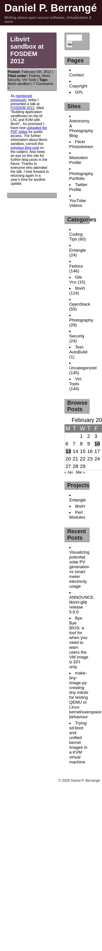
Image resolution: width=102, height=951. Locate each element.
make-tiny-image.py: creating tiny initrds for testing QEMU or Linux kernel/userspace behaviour (85, 695)
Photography (81, 320)
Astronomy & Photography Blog (81, 128)
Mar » (80, 472)
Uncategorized (83, 368)
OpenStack (79, 304)
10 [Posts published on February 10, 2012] (97, 444)
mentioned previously (21, 98)
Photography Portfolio (81, 176)
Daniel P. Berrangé (50, 8)
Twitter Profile (78, 187)
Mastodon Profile (78, 160)
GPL (79, 92)
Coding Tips (76, 236)
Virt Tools (29, 80)
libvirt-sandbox (19, 84)
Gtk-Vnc (76, 279)
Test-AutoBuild (78, 349)
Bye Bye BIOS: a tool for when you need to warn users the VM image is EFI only (78, 642)
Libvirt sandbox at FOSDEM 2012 (27, 50)
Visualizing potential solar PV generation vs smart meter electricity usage (79, 569)
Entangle (77, 250)
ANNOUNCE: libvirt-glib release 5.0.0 (82, 604)
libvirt (46, 76)
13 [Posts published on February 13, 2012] (68, 451)
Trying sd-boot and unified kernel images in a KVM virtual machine (78, 742)
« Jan (68, 472)
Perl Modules (77, 515)
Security (14, 80)
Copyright (78, 86)
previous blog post (25, 148)
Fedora (34, 76)
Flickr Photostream (81, 144)
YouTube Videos (77, 203)
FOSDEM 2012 (22, 108)
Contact (76, 75)
